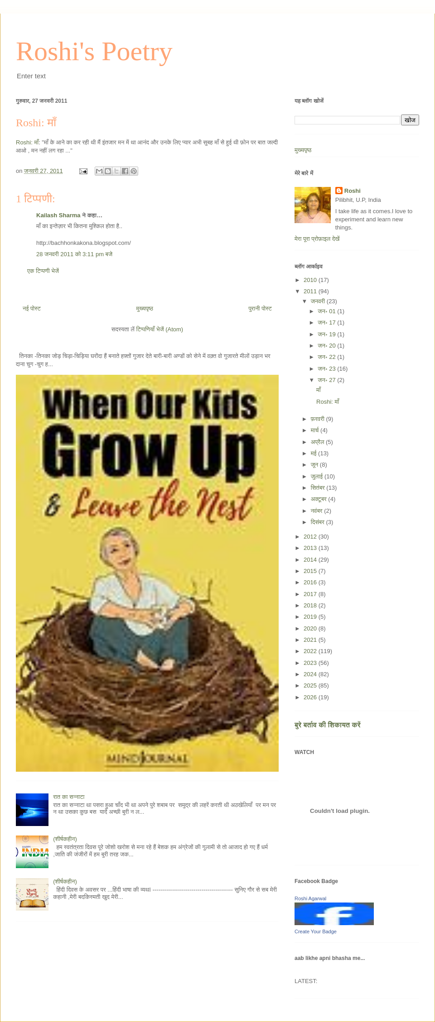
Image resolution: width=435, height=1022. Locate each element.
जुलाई (317, 476)
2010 (311, 280)
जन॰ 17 (327, 322)
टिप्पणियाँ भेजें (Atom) (160, 329)
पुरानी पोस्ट (260, 308)
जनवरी (319, 301)
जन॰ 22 (327, 356)
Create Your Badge (316, 931)
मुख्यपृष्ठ (144, 308)
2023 (311, 662)
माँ (318, 390)
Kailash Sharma (58, 215)
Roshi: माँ (36, 123)
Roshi (352, 190)
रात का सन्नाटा (68, 796)
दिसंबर (318, 522)
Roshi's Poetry (94, 51)
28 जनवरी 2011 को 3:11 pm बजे (74, 254)
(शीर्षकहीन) (65, 839)
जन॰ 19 (327, 334)
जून (315, 464)
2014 (311, 559)
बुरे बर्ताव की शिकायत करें (328, 725)
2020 (311, 628)
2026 (311, 697)
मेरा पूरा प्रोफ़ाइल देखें (317, 238)
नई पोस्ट (32, 308)
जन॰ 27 (327, 380)
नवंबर (317, 510)
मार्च (315, 430)
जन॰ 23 (327, 368)
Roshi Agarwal (310, 898)
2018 (311, 605)
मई (314, 453)
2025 (311, 685)
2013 (311, 547)
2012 (311, 536)
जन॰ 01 (327, 311)
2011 (311, 291)
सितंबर (319, 487)
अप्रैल (318, 442)
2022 (311, 651)
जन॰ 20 (327, 345)
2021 (311, 639)
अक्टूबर (320, 499)
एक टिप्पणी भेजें (43, 270)
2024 (311, 674)
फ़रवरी (318, 418)
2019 (311, 616)
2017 (311, 594)
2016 (311, 582)
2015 (311, 571)
